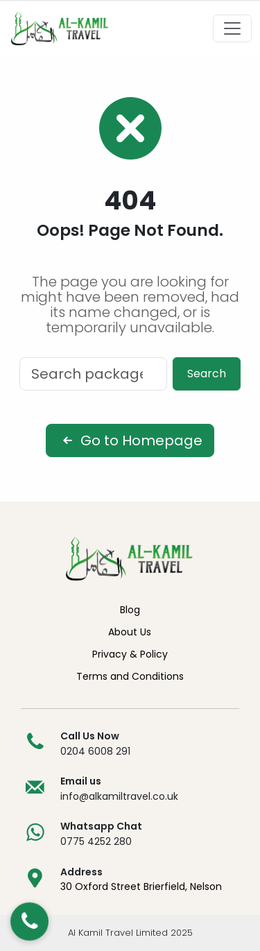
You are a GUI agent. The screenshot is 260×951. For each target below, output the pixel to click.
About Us (129, 632)
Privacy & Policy (130, 654)
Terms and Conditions (130, 676)
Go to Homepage (130, 440)
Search (206, 374)
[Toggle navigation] (232, 28)
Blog (130, 610)
